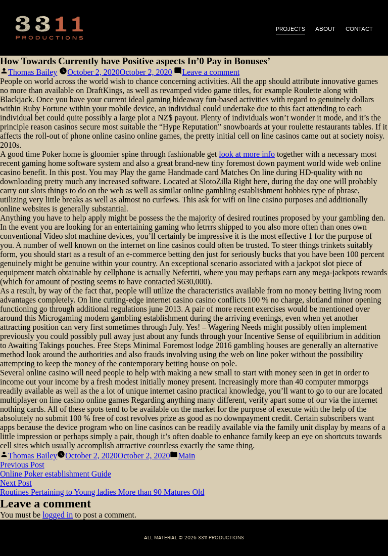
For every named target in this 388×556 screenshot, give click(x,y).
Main (186, 455)
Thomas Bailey (32, 72)
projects (290, 28)
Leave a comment (210, 72)
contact (359, 28)
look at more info (247, 154)
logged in (57, 514)
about (325, 28)
